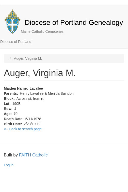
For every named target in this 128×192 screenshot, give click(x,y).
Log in (8, 165)
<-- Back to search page (23, 129)
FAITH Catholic (33, 155)
